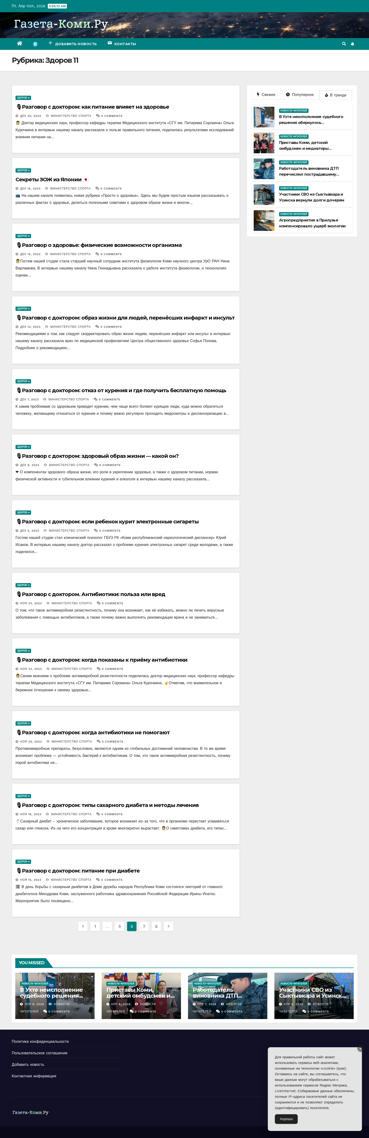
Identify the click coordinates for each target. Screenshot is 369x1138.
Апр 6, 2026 (293, 1004)
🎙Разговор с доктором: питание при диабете (78, 871)
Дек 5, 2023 (29, 530)
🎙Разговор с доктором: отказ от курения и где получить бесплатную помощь (121, 390)
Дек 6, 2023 (29, 465)
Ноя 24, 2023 (31, 603)
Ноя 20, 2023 (31, 741)
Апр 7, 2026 (207, 1004)
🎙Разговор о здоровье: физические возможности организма (99, 245)
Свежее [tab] (266, 94)
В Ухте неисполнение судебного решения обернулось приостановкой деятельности (311, 123)
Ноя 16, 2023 (30, 814)
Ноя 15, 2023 (30, 879)
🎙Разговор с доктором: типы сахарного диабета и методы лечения (107, 805)
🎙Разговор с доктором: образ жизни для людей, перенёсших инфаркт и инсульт (125, 318)
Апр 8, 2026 (121, 1004)
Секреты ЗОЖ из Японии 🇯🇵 (52, 179)
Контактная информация (34, 1076)
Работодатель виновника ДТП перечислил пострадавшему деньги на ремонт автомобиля (309, 174)
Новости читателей (294, 110)
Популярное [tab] (300, 94)
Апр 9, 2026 (34, 1004)
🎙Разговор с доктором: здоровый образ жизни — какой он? (97, 456)
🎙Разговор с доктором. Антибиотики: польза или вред (90, 594)
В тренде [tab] (336, 95)
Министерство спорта (69, 116)
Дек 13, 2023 (30, 326)
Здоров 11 (23, 97)
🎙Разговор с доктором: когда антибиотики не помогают (93, 732)
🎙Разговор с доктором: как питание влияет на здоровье (92, 107)
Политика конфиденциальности (40, 1041)
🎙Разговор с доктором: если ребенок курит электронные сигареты (107, 521)
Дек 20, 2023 (30, 116)
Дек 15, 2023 (30, 188)
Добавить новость (28, 1064)
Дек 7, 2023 (29, 399)
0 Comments (112, 116)
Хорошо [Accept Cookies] (286, 1119)
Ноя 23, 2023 (31, 669)
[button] (344, 44)
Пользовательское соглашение (40, 1053)
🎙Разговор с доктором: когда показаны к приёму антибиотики (101, 660)
